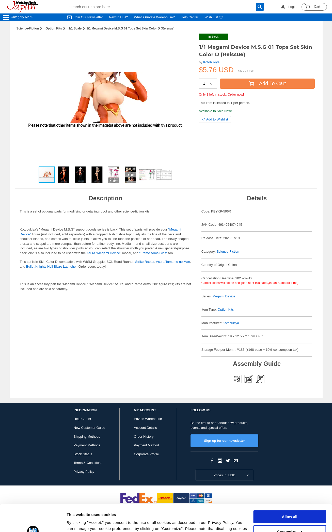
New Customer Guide (89, 428)
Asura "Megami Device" (104, 253)
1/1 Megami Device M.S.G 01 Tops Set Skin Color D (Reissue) (130, 28)
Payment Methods (87, 445)
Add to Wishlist (215, 119)
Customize (290, 505)
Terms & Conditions (88, 463)
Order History (143, 436)
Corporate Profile (146, 454)
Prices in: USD (224, 475)
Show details (78, 522)
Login (292, 7)
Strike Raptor (144, 262)
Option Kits (53, 28)
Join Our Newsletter (88, 17)
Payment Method (146, 445)
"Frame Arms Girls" (153, 253)
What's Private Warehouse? (154, 17)
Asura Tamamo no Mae (173, 262)
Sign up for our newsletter (224, 441)
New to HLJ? (118, 17)
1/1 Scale (75, 28)
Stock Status (83, 454)
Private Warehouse (148, 419)
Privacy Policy (84, 472)
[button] (185, 43)
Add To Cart (267, 83)
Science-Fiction (28, 28)
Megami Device (224, 296)
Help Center (189, 17)
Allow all (289, 490)
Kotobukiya (211, 62)
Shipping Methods (87, 436)
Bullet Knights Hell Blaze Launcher (51, 266)
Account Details (145, 428)
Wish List (213, 17)
